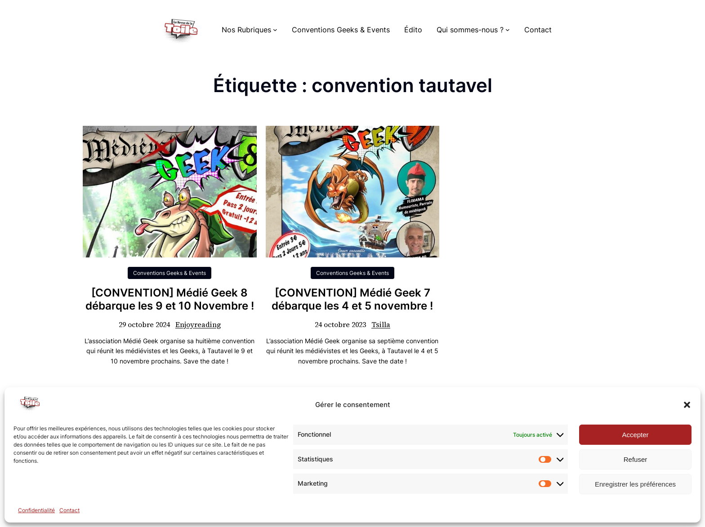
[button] (687, 404)
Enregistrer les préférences (635, 484)
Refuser (635, 459)
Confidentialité (36, 510)
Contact (69, 510)
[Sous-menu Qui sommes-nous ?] (507, 29)
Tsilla (380, 324)
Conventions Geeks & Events (169, 273)
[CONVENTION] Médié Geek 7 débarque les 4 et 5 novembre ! (352, 299)
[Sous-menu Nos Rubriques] (275, 29)
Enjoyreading (198, 324)
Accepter (635, 434)
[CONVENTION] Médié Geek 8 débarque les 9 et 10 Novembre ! (169, 299)
